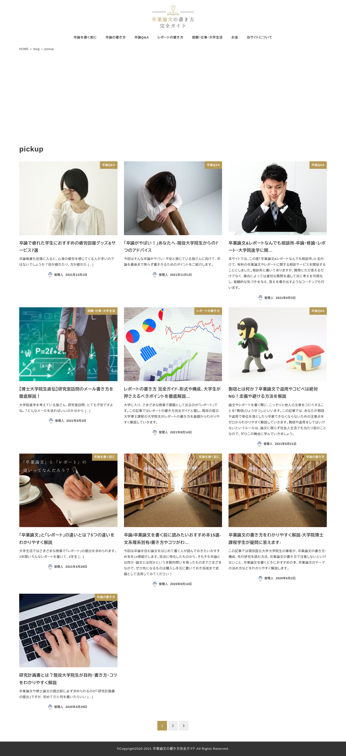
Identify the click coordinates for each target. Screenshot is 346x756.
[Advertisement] (173, 98)
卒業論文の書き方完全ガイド (174, 748)
